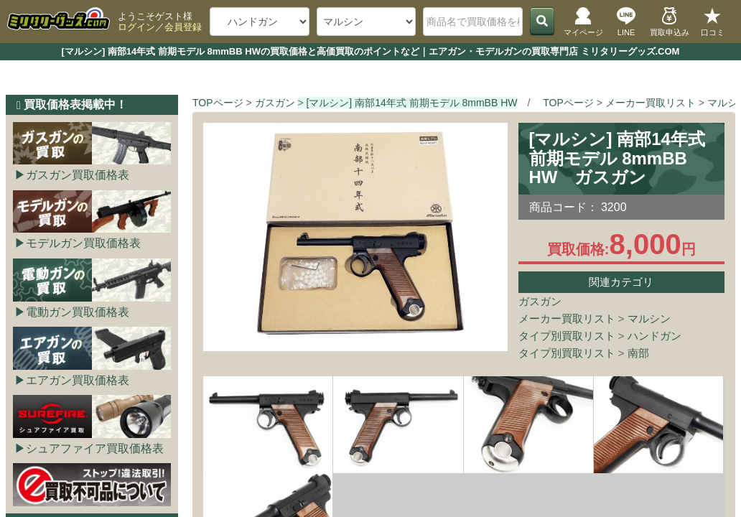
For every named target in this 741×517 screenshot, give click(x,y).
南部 (638, 353)
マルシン (649, 318)
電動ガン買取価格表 (77, 312)
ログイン (136, 27)
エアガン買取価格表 (77, 380)
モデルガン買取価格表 (83, 243)
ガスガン (539, 301)
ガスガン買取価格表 (77, 175)
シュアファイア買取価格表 (95, 448)
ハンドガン (654, 336)
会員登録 (183, 27)
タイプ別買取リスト (566, 336)
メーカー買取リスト (566, 318)
